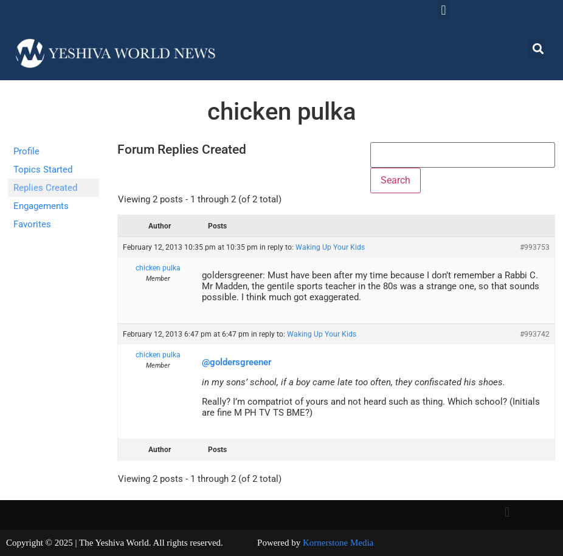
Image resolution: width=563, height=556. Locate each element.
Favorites (32, 224)
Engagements (41, 206)
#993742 (535, 334)
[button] (443, 10)
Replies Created (45, 187)
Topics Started (42, 169)
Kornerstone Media (338, 542)
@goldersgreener (236, 362)
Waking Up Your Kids (330, 247)
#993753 (535, 247)
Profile (26, 151)
